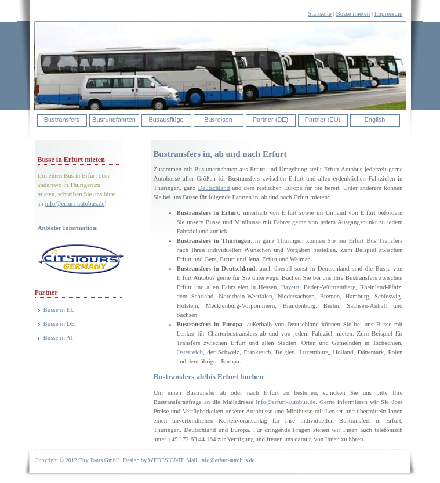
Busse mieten (353, 13)
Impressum (388, 13)
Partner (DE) (270, 119)
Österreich (190, 351)
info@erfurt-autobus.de (75, 203)
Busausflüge (165, 119)
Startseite (320, 13)
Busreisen (218, 119)
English (375, 119)
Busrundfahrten (114, 119)
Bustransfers (61, 119)
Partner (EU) (322, 119)
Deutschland (214, 187)
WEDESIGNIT (165, 460)
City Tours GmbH (99, 460)
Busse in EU (59, 309)
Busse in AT (58, 337)
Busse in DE (59, 323)
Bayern (290, 286)
